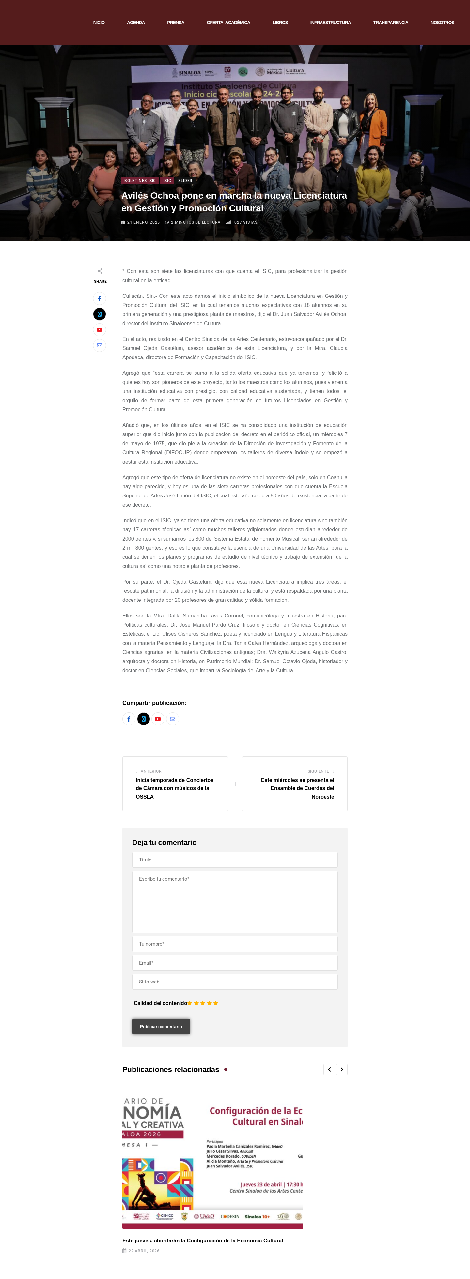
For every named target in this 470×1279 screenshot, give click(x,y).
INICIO (98, 22)
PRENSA (175, 22)
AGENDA (136, 22)
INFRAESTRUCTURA (330, 22)
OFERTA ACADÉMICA (228, 22)
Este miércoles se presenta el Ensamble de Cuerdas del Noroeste (297, 788)
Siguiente (318, 771)
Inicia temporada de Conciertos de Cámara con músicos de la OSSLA (174, 788)
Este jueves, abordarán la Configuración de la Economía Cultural (202, 1240)
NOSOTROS (442, 22)
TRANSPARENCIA (390, 22)
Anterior (151, 771)
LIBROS (280, 22)
